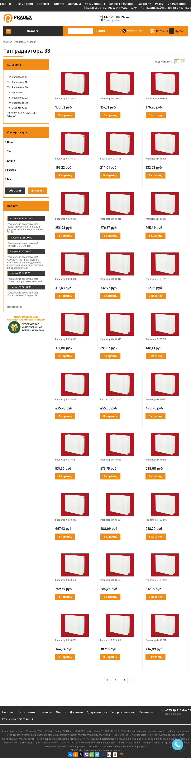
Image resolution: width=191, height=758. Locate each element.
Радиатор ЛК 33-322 (156, 399)
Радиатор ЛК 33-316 (65, 339)
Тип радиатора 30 (17, 102)
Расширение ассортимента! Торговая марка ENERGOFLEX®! (25, 280)
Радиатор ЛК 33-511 (156, 640)
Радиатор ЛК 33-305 (110, 98)
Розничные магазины (170, 4)
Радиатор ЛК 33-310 (65, 219)
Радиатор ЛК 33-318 (156, 339)
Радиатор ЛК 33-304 (65, 98)
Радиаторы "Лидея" (25, 42)
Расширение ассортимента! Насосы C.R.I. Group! (22, 244)
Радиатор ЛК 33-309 (156, 158)
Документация (95, 4)
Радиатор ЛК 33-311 (110, 219)
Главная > (8, 42)
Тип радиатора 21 (17, 92)
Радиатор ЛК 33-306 (156, 98)
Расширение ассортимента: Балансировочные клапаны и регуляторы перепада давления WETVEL (25, 228)
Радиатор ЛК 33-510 (110, 640)
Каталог (32, 31)
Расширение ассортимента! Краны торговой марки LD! (22, 294)
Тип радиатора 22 (17, 97)
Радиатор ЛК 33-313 (65, 279)
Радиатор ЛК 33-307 (65, 158)
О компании (24, 4)
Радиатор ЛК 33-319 (65, 399)
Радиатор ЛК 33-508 (156, 580)
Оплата (59, 4)
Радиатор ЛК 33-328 (156, 459)
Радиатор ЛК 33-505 (156, 520)
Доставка (74, 4)
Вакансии (144, 4)
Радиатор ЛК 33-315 (156, 279)
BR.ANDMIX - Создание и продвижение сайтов (95, 750)
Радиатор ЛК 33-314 (110, 279)
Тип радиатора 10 (17, 77)
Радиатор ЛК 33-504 (111, 520)
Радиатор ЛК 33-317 (110, 339)
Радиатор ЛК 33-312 (156, 219)
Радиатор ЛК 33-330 (65, 520)
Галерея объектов (121, 4)
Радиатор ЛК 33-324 (65, 459)
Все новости (16, 306)
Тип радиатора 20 (17, 87)
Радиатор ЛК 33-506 (66, 580)
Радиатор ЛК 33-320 (110, 399)
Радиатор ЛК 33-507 (110, 580)
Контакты (43, 4)
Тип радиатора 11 (17, 82)
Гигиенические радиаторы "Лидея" (22, 114)
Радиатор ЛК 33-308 (110, 158)
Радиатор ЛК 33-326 (110, 459)
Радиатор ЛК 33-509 (66, 640)
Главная (6, 4)
